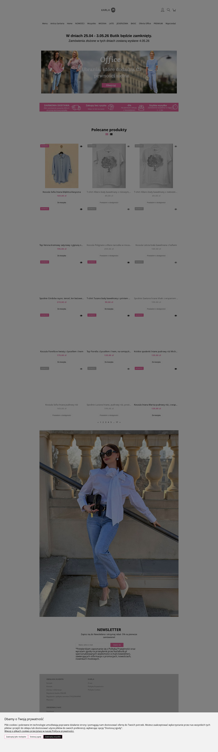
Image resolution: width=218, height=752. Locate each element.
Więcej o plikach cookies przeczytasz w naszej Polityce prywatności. (39, 731)
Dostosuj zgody (35, 737)
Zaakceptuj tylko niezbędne (16, 737)
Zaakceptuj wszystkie (53, 737)
